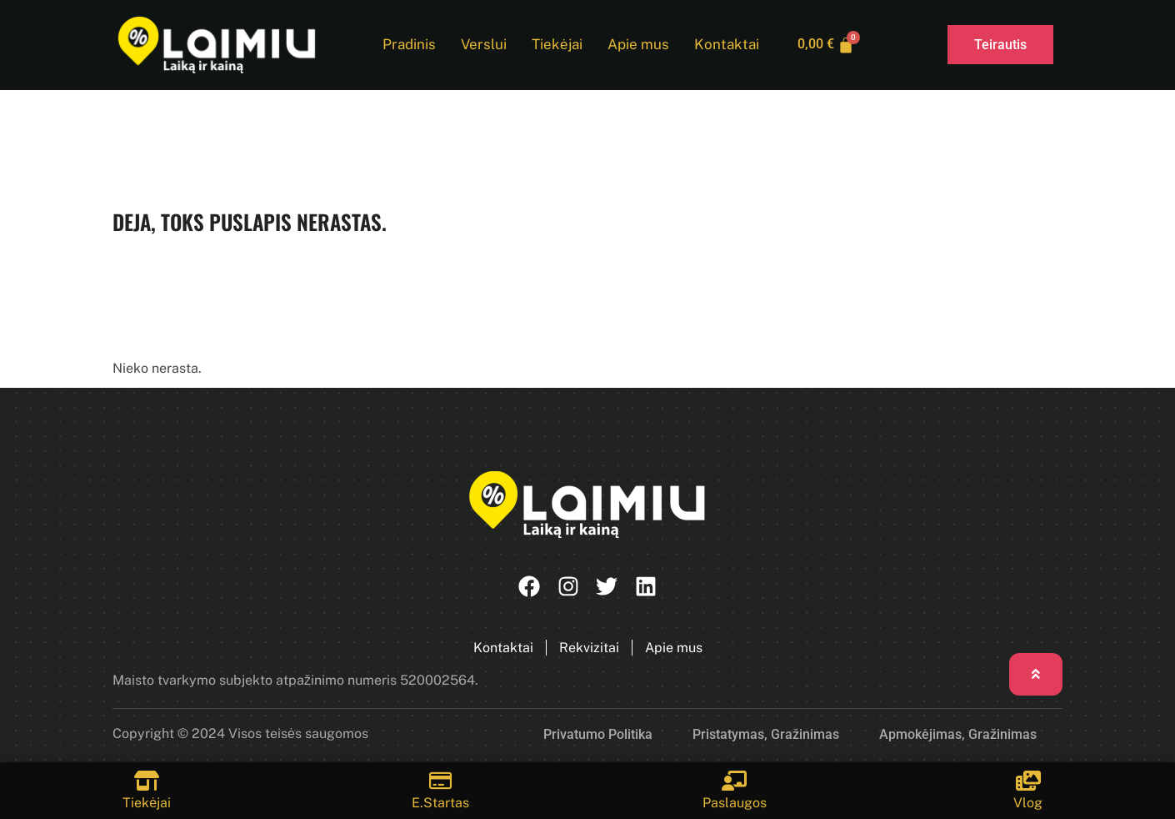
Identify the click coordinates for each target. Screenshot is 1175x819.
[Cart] (826, 45)
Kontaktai (725, 45)
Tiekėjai (556, 45)
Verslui (483, 45)
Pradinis (408, 45)
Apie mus (637, 45)
